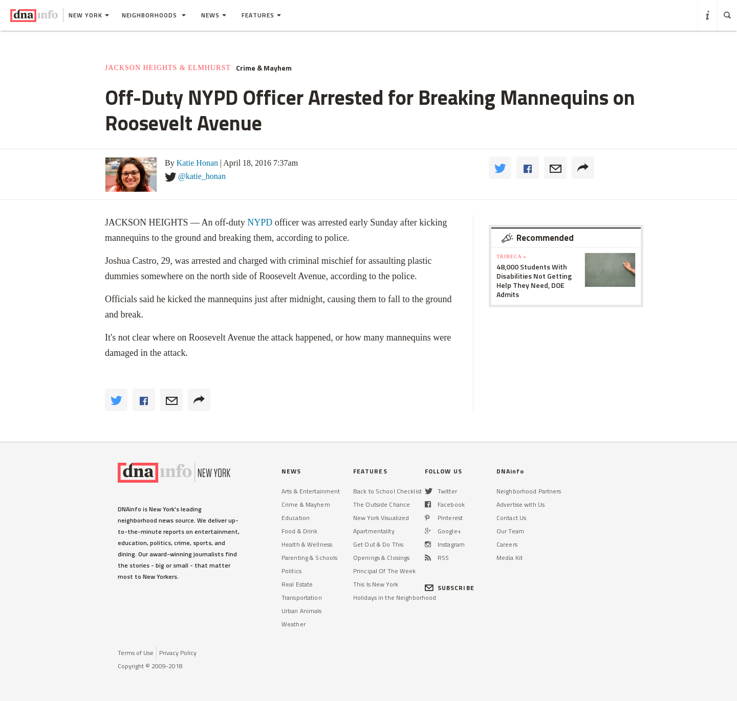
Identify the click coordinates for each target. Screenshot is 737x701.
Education (295, 518)
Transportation (301, 597)
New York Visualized (381, 518)
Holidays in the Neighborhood (394, 597)
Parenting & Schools (309, 557)
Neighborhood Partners (528, 491)
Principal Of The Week (384, 571)
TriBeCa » (511, 256)
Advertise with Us (520, 504)
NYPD (259, 222)
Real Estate (297, 584)
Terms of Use (136, 653)
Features (261, 15)
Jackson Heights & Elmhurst (168, 68)
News (213, 15)
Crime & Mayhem (264, 68)
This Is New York (375, 584)
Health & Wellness (306, 544)
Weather (293, 624)
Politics (291, 571)
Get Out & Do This (378, 544)
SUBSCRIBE (449, 588)
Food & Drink (299, 531)
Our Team (510, 531)
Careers (506, 544)
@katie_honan (202, 176)
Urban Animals (301, 611)
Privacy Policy (178, 653)
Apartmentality (374, 531)
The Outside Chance (381, 504)
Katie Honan (197, 163)
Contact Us (511, 518)
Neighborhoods (154, 15)
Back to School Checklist (387, 491)
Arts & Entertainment (310, 491)
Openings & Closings (381, 557)
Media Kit (509, 557)
